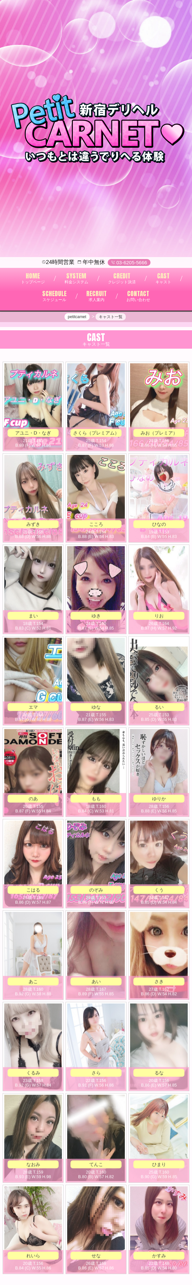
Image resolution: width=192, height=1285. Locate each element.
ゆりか (159, 799)
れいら (33, 1256)
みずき (33, 525)
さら (96, 1074)
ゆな (96, 708)
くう (159, 891)
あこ (33, 982)
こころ (96, 525)
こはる (33, 891)
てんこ (96, 1165)
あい (96, 982)
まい (33, 617)
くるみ (33, 1074)
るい (159, 708)
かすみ (159, 1256)
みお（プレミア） (159, 434)
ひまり (159, 1165)
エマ (33, 708)
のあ (33, 799)
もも (96, 799)
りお (159, 617)
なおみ (33, 1165)
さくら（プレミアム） (96, 434)
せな (96, 1256)
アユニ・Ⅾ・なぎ (33, 434)
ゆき (96, 617)
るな (159, 1074)
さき (159, 982)
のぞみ (96, 891)
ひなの (159, 525)
